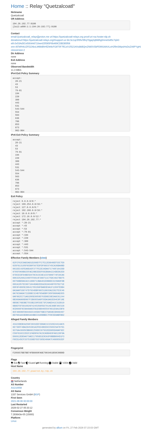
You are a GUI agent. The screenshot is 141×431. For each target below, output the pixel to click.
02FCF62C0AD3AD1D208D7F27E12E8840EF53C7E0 (38, 262)
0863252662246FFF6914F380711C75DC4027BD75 (38, 278)
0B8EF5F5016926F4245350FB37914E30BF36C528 (38, 306)
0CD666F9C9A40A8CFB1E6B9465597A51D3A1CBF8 (38, 309)
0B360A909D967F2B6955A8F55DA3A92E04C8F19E (38, 299)
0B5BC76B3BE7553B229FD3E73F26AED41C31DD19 (38, 303)
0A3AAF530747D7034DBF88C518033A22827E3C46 (38, 290)
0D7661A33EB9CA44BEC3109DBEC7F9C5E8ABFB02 (38, 315)
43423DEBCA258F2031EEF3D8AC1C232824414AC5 (38, 324)
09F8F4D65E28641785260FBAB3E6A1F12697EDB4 (38, 287)
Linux (13, 421)
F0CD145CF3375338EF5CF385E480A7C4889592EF (38, 339)
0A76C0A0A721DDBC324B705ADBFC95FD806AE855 (38, 293)
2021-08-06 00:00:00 (21, 401)
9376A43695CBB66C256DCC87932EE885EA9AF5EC (38, 330)
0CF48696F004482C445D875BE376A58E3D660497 (38, 312)
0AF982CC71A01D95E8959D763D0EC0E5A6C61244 (38, 296)
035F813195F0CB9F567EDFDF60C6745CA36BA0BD (38, 265)
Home (17, 6)
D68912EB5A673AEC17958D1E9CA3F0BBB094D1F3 (38, 336)
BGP (36, 394)
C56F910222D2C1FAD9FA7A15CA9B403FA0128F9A (38, 333)
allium (59, 427)
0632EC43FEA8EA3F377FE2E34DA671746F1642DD (38, 269)
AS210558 (16, 387)
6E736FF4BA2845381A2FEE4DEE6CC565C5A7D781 (38, 327)
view (43, 257)
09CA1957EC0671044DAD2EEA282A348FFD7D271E (38, 284)
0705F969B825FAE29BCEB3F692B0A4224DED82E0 (38, 272)
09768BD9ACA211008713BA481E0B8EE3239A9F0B (38, 281)
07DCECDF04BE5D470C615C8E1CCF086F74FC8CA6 (38, 275)
